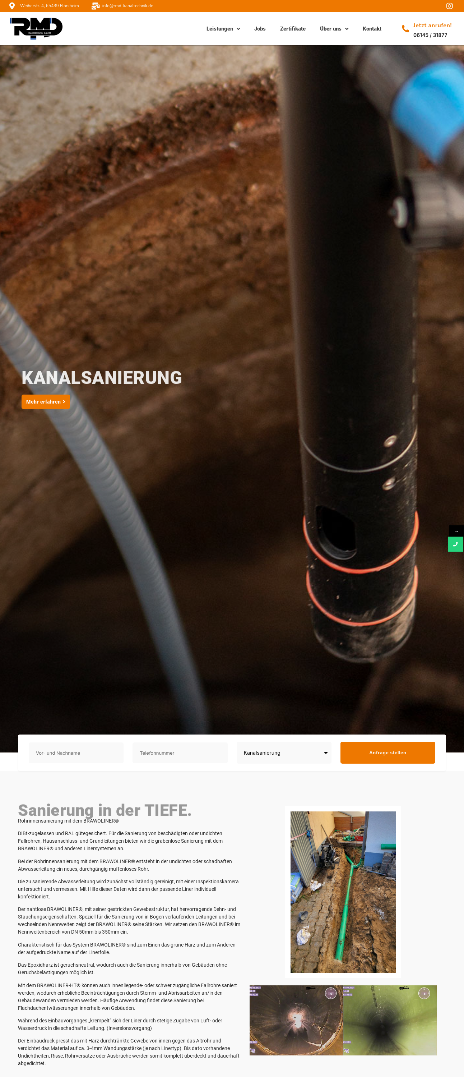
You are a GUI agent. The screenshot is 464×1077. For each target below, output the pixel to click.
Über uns (334, 29)
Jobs (260, 29)
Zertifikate (293, 29)
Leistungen (223, 29)
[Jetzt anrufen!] (405, 28)
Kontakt (372, 29)
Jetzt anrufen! (432, 25)
